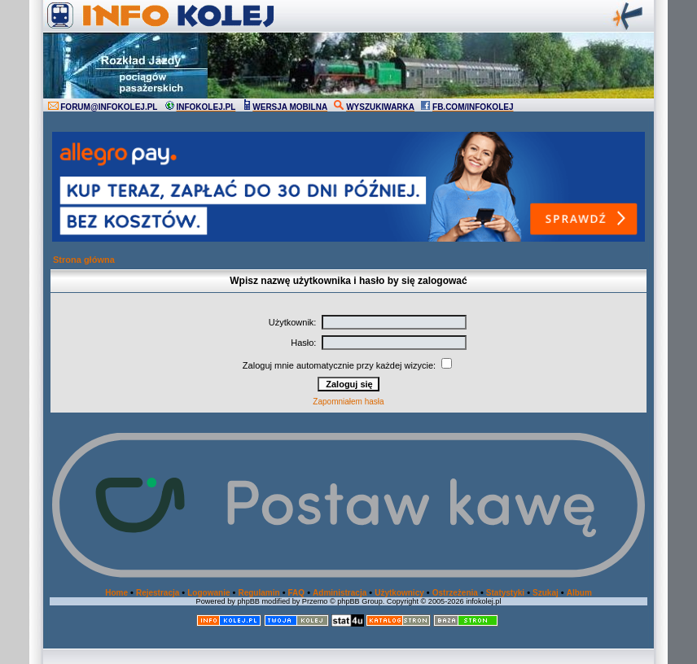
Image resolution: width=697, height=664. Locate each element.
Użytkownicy (399, 592)
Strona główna (84, 259)
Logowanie (208, 592)
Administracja (339, 592)
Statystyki (505, 592)
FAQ (296, 592)
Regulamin (258, 592)
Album (579, 592)
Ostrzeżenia (455, 592)
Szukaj (546, 592)
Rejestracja (157, 592)
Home (116, 592)
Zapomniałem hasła (348, 401)
